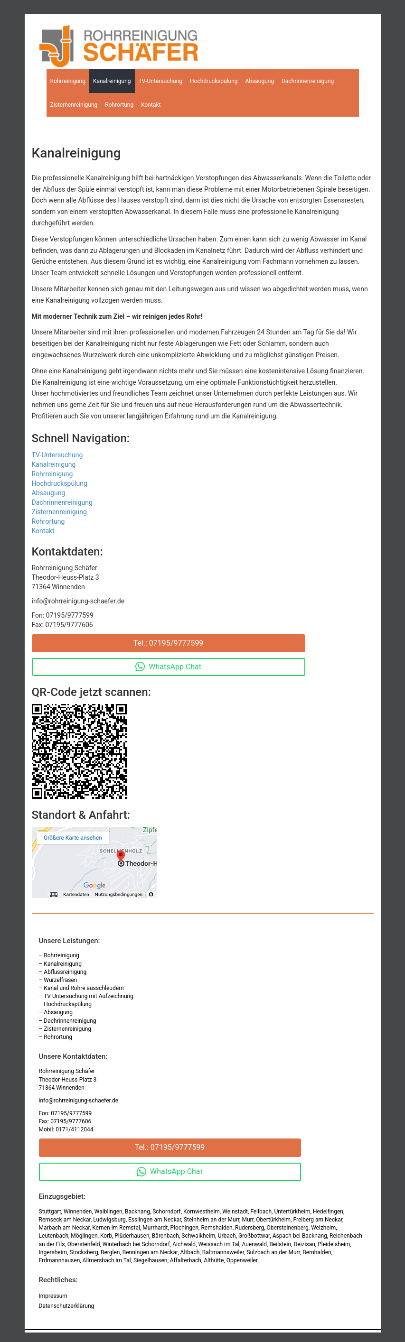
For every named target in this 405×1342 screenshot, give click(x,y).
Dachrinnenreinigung (308, 81)
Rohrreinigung (67, 81)
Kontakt (150, 105)
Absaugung (259, 81)
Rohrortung (119, 105)
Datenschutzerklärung (66, 1306)
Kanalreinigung (112, 81)
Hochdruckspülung (214, 81)
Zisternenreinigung (74, 105)
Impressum (53, 1296)
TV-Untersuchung (160, 81)
